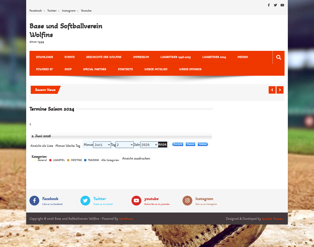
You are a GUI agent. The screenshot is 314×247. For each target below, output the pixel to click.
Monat (60, 148)
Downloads (42, 57)
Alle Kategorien (110, 162)
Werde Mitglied (112, 71)
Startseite (86, 71)
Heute (190, 146)
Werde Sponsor (142, 71)
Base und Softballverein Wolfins (65, 30)
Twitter (51, 10)
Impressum (126, 57)
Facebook (35, 10)
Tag (113, 147)
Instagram (68, 10)
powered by (236, 57)
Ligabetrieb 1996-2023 (157, 57)
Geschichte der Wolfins (93, 57)
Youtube (86, 10)
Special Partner (59, 71)
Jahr (137, 147)
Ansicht (136, 161)
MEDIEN (215, 57)
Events (63, 57)
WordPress (126, 221)
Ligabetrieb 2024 (191, 57)
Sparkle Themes (272, 221)
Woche (70, 148)
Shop (37, 71)
